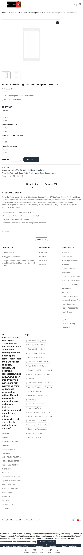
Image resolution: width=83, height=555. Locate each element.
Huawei (48, 370)
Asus (28, 345)
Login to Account (68, 269)
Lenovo (48, 387)
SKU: (3, 167)
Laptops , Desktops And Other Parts (71, 300)
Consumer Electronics (34, 349)
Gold (6, 120)
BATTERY (65, 292)
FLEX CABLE (31, 366)
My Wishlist (66, 272)
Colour (5, 111)
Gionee (43, 366)
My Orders (42, 257)
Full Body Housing (68, 324)
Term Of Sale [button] (39, 546)
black (6, 114)
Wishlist (6, 100)
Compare (17, 100)
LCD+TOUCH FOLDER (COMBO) (37, 383)
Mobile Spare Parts (36, 13)
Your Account (67, 257)
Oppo (49, 416)
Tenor (29, 429)
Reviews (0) (51, 184)
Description (32, 184)
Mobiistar (30, 400)
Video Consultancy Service (13, 135)
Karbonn (30, 379)
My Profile (42, 265)
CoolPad (10, 173)
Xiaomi (29, 438)
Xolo (38, 438)
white (7, 117)
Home (4, 13)
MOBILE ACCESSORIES (70, 308)
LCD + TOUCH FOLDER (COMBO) (71, 276)
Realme (42, 421)
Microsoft (42, 395)
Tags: (4, 173)
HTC (38, 370)
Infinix (29, 374)
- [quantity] (20, 160)
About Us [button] (52, 546)
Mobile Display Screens (47, 173)
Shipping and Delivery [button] (70, 546)
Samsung (30, 425)
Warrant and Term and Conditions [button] (15, 546)
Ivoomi (47, 374)
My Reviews (42, 261)
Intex (38, 374)
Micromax (30, 395)
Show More (41, 239)
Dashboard (42, 253)
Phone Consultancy (10, 146)
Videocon (30, 433)
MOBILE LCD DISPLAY (70, 284)
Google (29, 370)
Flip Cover (65, 320)
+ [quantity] (20, 158)
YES (6, 128)
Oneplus (39, 416)
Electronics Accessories (35, 353)
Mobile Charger (67, 312)
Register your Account (70, 261)
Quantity (5, 159)
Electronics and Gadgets (71, 296)
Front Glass (66, 328)
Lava (28, 387)
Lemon (38, 387)
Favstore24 (16, 520)
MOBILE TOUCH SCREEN (18, 13)
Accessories (66, 316)
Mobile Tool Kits (32, 412)
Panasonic (30, 421)
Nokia (29, 416)
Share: (4, 176)
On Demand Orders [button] (46, 542)
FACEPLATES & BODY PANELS (37, 362)
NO (6, 131)
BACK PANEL (66, 288)
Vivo (40, 433)
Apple (43, 341)
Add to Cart (32, 159)
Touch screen (34, 173)
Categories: (6, 170)
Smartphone (43, 425)
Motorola (46, 412)
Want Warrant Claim (10, 125)
